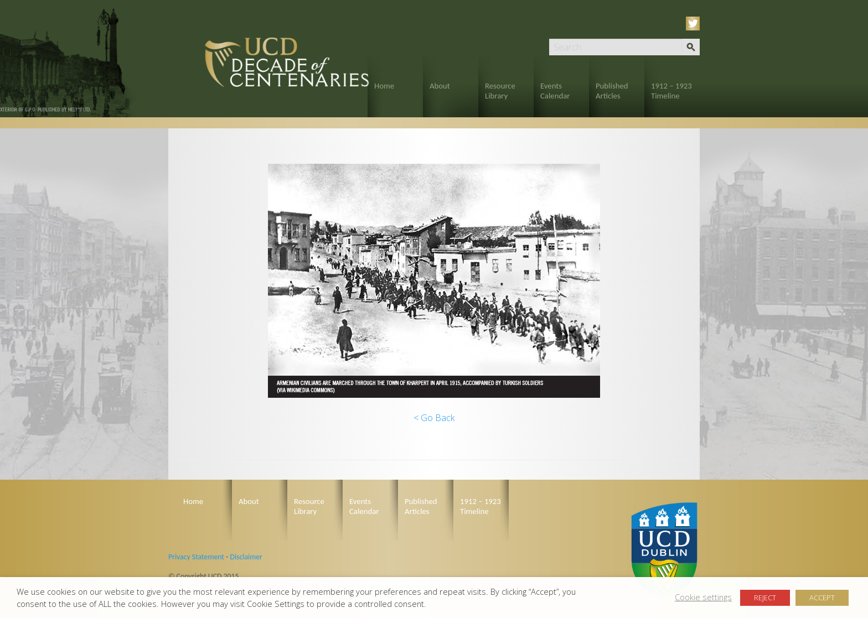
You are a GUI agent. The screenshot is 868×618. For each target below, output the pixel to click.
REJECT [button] (765, 598)
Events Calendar (555, 91)
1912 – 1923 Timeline (671, 91)
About (440, 86)
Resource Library (500, 91)
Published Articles (612, 91)
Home (384, 86)
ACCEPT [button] (822, 598)
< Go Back (434, 418)
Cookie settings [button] (703, 597)
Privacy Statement (196, 557)
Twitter (695, 23)
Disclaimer (246, 557)
